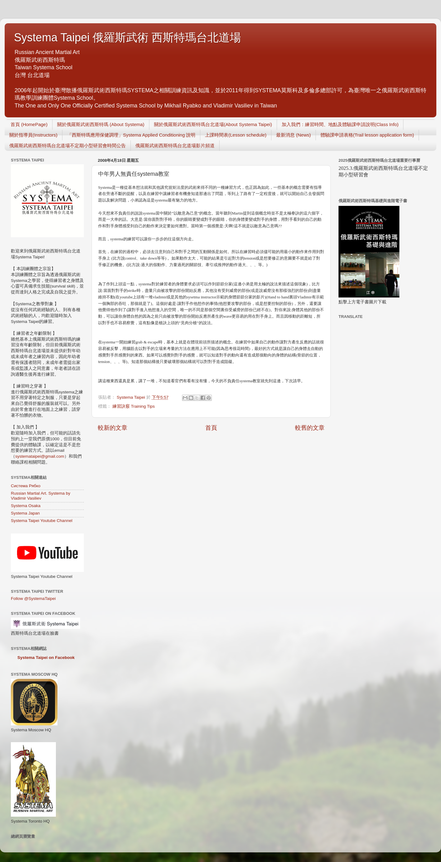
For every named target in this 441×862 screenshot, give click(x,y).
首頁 (211, 427)
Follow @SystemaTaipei (33, 598)
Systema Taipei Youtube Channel (41, 520)
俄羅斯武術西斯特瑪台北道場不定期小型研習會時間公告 (67, 145)
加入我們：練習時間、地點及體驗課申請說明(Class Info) (340, 124)
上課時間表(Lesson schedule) (235, 135)
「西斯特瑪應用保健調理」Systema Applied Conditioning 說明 (131, 135)
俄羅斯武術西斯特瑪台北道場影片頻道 (175, 145)
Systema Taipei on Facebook (46, 657)
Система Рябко (25, 485)
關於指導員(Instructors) (33, 135)
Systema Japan (25, 513)
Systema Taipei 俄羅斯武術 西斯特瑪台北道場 (127, 37)
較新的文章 (112, 427)
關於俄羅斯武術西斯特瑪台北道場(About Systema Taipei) (213, 124)
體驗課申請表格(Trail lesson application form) (367, 135)
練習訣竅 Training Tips (133, 406)
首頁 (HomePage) (29, 124)
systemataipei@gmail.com (39, 456)
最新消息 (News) (293, 135)
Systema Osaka (25, 505)
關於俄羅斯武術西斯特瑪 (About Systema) (100, 124)
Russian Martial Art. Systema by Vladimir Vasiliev (40, 496)
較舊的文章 (310, 427)
